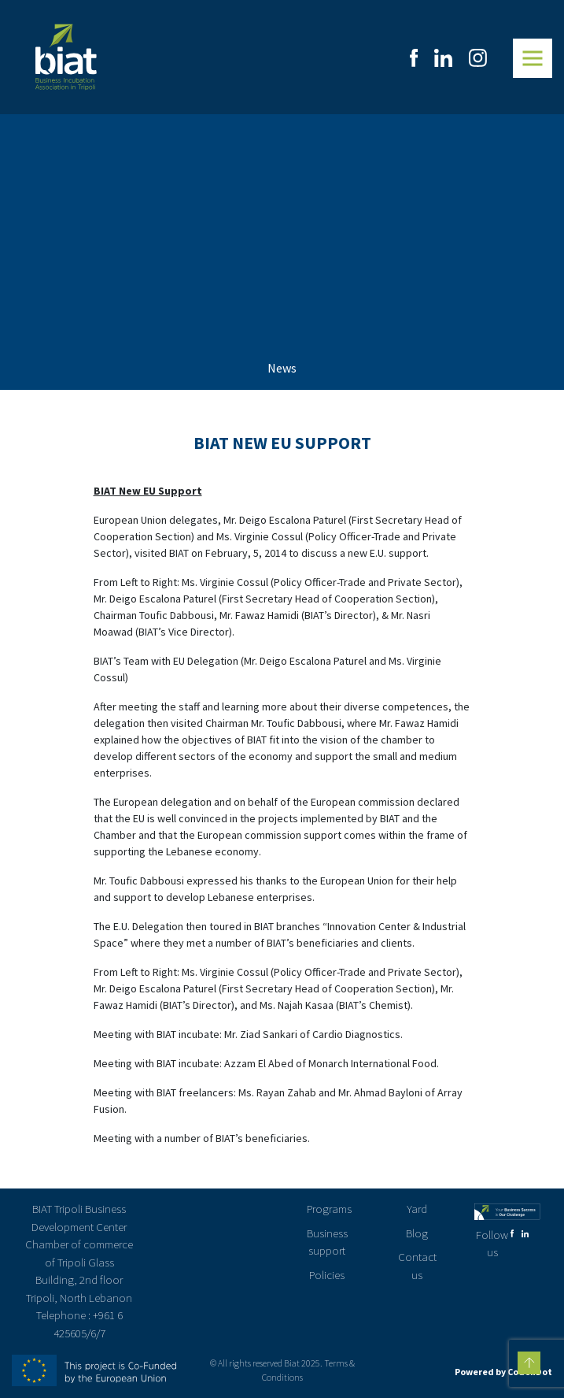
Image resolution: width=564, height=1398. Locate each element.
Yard (417, 1208)
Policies (327, 1274)
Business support (327, 1242)
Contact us (417, 1265)
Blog (417, 1233)
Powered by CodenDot (503, 1372)
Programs (329, 1208)
